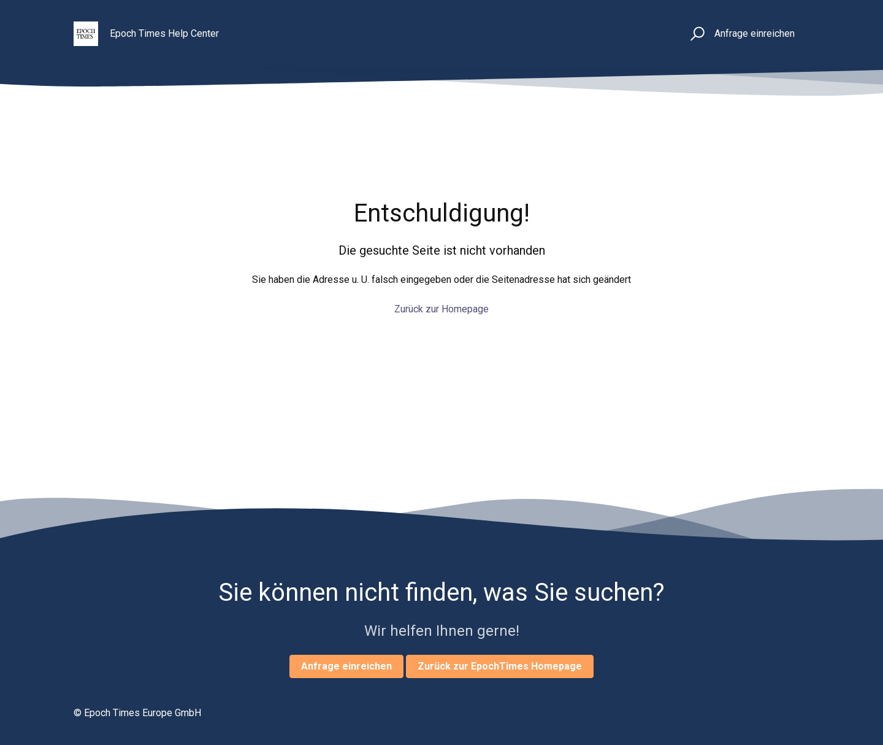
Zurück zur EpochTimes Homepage (500, 666)
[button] (696, 34)
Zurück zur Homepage (441, 309)
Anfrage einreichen (754, 33)
